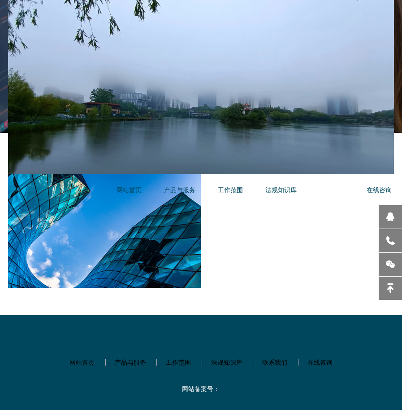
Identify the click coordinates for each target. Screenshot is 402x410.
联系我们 (331, 189)
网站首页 (129, 189)
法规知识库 (281, 189)
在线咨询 (379, 189)
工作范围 (230, 189)
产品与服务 (179, 189)
